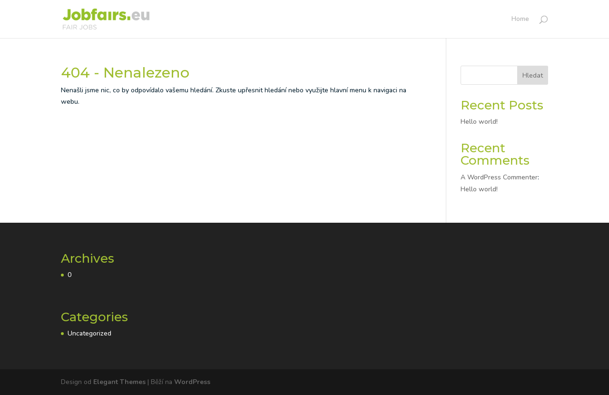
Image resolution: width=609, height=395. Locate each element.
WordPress (192, 381)
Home (520, 19)
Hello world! (479, 121)
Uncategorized (89, 333)
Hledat (532, 75)
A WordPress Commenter (499, 177)
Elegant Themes (119, 381)
